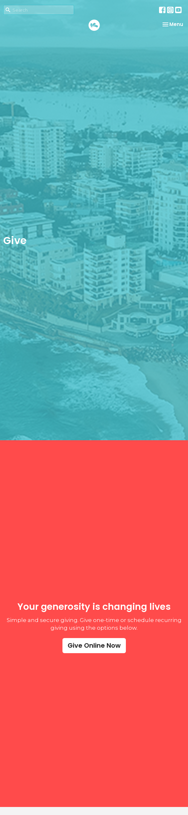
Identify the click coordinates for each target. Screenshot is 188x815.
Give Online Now (94, 645)
